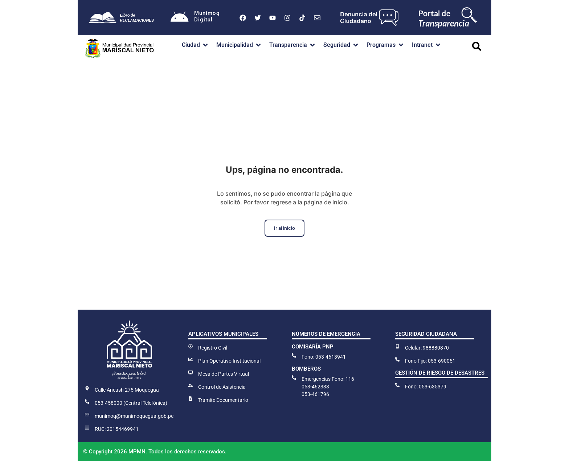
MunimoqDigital (207, 16)
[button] (195, 45)
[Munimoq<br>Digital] (180, 18)
